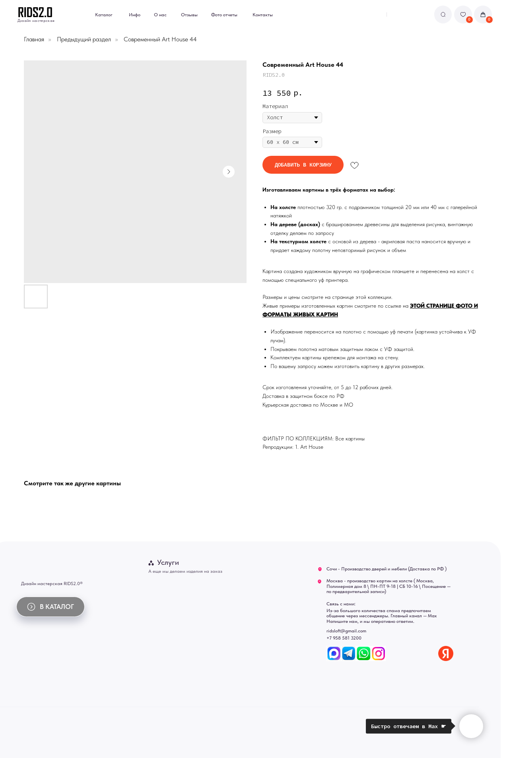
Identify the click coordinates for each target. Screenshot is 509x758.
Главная (34, 39)
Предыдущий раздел (84, 39)
